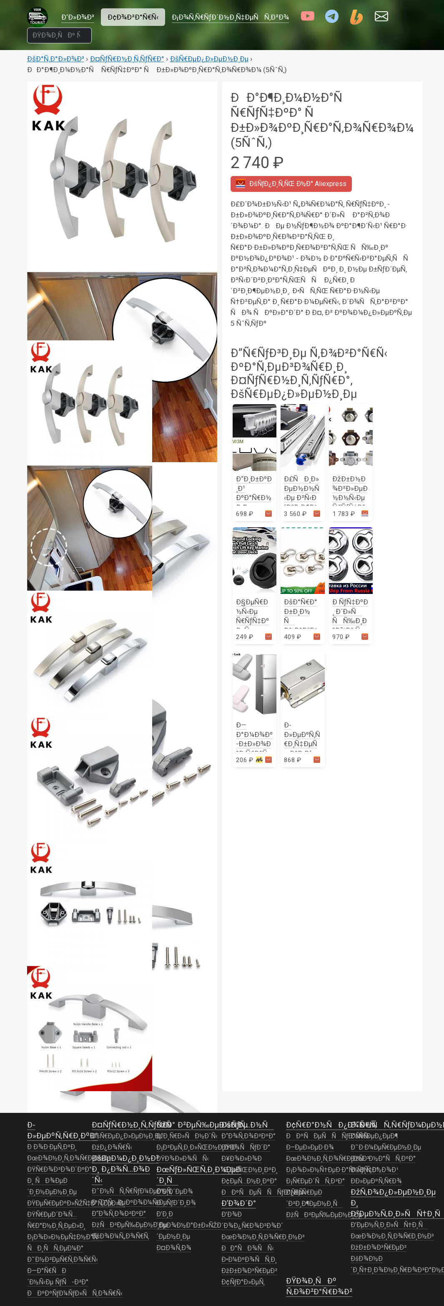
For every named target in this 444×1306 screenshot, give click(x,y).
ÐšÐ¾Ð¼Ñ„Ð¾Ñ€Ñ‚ (120, 1236)
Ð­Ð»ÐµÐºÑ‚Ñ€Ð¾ (376, 1181)
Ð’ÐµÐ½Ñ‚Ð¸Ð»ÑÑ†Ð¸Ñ (389, 1225)
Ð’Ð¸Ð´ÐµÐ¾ (174, 1191)
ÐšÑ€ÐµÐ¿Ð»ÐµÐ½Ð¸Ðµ (209, 59)
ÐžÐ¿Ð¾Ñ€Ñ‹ (112, 1147)
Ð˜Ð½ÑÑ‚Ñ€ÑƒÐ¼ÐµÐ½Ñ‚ (132, 1191)
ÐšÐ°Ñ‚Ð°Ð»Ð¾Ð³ (55, 59)
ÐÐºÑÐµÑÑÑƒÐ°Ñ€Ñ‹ (263, 1192)
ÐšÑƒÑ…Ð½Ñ (247, 1125)
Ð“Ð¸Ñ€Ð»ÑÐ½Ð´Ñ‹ (187, 1136)
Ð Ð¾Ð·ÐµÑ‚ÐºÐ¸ (52, 1147)
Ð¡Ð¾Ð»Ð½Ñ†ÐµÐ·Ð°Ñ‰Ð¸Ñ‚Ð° (332, 1170)
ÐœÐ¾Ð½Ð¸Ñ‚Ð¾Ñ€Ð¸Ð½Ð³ (68, 1158)
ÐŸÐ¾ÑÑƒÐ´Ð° (245, 1147)
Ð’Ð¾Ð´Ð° (238, 1203)
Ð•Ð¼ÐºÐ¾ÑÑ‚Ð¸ (249, 1259)
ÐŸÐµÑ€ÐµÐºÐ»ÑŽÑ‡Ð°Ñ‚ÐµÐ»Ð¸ (76, 1203)
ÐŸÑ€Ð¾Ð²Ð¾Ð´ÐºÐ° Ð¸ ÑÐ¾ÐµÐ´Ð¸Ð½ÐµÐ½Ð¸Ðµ (59, 1181)
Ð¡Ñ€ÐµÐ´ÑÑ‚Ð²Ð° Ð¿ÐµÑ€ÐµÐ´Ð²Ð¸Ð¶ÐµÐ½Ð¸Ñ (315, 1193)
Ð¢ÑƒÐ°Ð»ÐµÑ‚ (243, 1282)
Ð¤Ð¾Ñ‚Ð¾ (173, 1248)
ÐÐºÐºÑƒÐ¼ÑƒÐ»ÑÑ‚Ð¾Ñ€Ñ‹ (75, 1293)
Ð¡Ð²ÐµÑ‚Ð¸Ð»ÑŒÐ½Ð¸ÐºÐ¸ (197, 1147)
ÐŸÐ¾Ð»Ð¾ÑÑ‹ (182, 1159)
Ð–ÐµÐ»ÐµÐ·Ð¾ (310, 1147)
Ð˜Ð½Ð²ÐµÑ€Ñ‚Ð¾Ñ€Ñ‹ (62, 1259)
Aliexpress (291, 183)
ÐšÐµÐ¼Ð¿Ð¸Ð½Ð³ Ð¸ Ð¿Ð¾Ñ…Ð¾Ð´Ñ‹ (125, 1169)
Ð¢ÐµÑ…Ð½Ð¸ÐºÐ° (249, 1181)
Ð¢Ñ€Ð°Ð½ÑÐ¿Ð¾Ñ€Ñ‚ (331, 1125)
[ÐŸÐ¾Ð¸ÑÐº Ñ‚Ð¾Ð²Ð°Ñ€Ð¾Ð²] (59, 35)
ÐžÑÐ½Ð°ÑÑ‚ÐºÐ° (383, 1159)
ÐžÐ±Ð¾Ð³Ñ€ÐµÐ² (249, 1271)
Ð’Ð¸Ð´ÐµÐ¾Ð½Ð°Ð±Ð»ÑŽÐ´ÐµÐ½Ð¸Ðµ (188, 1225)
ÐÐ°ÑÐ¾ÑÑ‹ (247, 1248)
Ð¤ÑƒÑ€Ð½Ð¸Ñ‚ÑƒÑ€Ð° (127, 59)
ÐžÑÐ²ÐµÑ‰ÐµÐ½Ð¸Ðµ (130, 1225)
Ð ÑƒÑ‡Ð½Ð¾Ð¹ (375, 1170)
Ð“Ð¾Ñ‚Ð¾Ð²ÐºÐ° (119, 1214)
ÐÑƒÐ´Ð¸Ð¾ (176, 1203)
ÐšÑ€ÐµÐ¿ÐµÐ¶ (374, 1136)
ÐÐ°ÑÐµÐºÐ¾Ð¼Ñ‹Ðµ (129, 1202)
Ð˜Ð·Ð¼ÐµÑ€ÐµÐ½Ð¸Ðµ (386, 1147)
